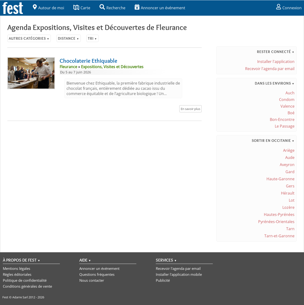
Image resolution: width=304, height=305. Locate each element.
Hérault (287, 193)
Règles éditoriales (17, 274)
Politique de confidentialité (25, 280)
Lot (291, 200)
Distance (68, 38)
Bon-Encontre (282, 119)
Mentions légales (16, 268)
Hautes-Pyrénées (279, 214)
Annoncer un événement (160, 7)
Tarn (290, 228)
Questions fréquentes (96, 274)
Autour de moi (48, 7)
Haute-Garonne (280, 178)
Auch (289, 92)
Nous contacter (91, 280)
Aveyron (287, 164)
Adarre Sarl (20, 297)
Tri (92, 38)
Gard (289, 171)
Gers (290, 186)
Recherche (112, 7)
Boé (291, 112)
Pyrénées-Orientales (276, 221)
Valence (287, 106)
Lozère (288, 207)
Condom (286, 99)
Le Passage (284, 126)
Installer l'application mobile (179, 274)
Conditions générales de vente (27, 286)
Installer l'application (275, 61)
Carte (81, 7)
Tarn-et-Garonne (279, 235)
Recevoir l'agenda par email (269, 68)
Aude (289, 157)
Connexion (289, 7)
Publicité (163, 280)
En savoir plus (190, 109)
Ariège (288, 150)
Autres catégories (29, 38)
